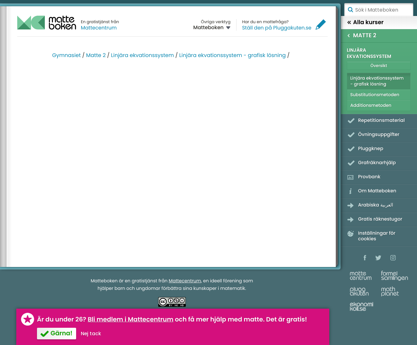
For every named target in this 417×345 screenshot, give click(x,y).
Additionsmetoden (370, 105)
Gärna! (61, 333)
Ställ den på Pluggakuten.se (276, 28)
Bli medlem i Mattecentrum (131, 319)
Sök (350, 10)
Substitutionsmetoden (374, 94)
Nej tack (91, 333)
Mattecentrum (99, 28)
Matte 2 (96, 55)
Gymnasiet (66, 55)
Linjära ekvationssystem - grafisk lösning (232, 55)
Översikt (378, 66)
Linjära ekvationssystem (142, 55)
